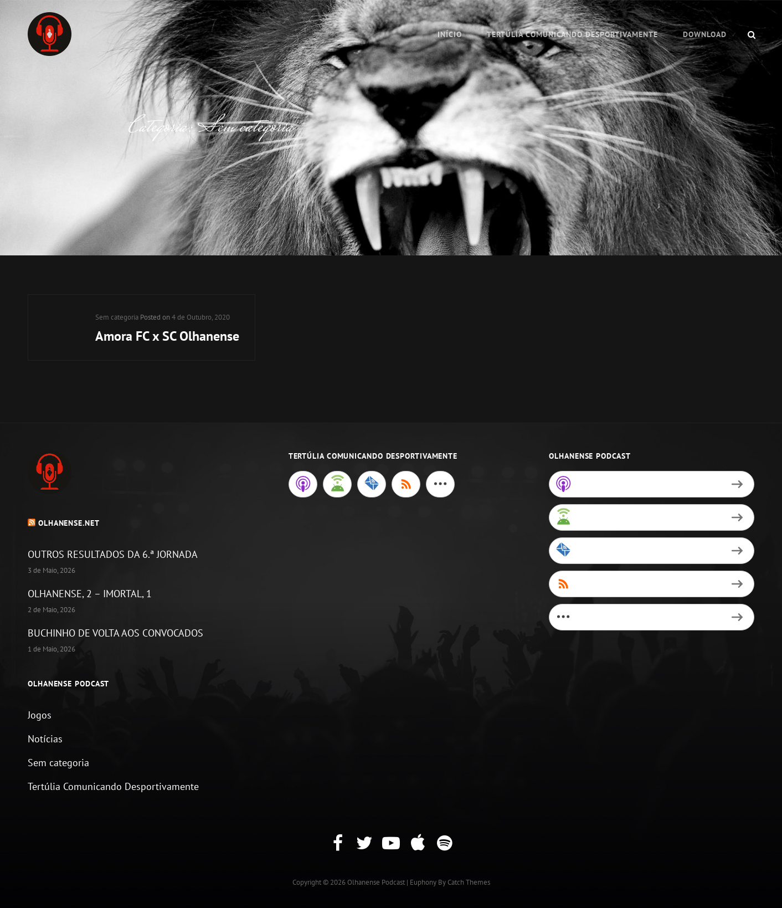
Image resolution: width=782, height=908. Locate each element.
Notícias (45, 738)
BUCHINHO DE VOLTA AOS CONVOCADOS (115, 633)
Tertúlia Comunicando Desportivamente (572, 34)
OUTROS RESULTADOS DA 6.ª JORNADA (113, 554)
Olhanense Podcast (376, 882)
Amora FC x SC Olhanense (167, 336)
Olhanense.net (69, 523)
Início (450, 34)
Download (705, 34)
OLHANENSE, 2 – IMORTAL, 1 (90, 593)
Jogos (40, 715)
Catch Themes (468, 882)
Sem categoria (116, 317)
